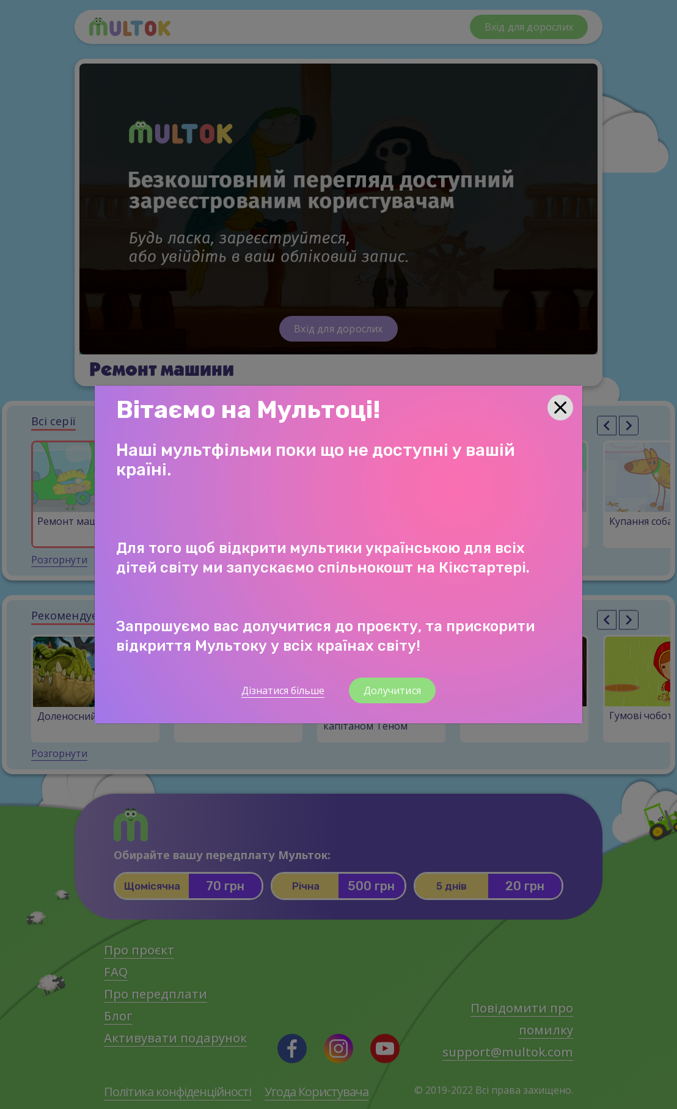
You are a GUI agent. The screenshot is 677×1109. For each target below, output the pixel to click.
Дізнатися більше (282, 690)
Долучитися (392, 690)
